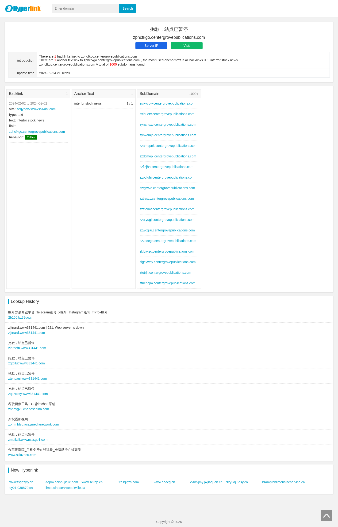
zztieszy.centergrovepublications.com (167, 198)
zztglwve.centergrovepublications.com (167, 188)
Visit (187, 45)
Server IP (151, 45)
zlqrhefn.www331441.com (27, 348)
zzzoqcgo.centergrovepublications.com (168, 241)
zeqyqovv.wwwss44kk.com (36, 109)
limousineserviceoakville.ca (65, 488)
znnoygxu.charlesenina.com (28, 409)
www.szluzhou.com (22, 455)
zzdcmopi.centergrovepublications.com (168, 156)
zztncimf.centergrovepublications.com (167, 209)
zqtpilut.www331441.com (26, 363)
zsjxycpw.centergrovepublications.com (167, 103)
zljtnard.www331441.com (26, 333)
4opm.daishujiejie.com (62, 482)
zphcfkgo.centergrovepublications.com (37, 131)
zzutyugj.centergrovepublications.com (167, 220)
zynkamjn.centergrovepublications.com (168, 135)
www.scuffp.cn (92, 482)
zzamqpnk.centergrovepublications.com (168, 146)
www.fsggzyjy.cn (21, 482)
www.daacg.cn (164, 482)
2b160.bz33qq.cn (20, 317)
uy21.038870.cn (21, 488)
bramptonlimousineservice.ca (283, 482)
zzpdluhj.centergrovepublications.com (167, 177)
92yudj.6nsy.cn (237, 482)
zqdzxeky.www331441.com (28, 394)
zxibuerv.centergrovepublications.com (167, 114)
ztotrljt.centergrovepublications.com (165, 272)
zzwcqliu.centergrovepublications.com (167, 230)
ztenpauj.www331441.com (27, 378)
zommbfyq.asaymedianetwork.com (33, 424)
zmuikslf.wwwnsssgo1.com (27, 439)
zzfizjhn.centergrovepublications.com (166, 167)
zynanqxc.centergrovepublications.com (168, 124)
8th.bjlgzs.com (128, 482)
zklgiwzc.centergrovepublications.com (167, 251)
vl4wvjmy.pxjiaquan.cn (206, 482)
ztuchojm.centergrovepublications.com (168, 283)
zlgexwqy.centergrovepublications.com (168, 262)
